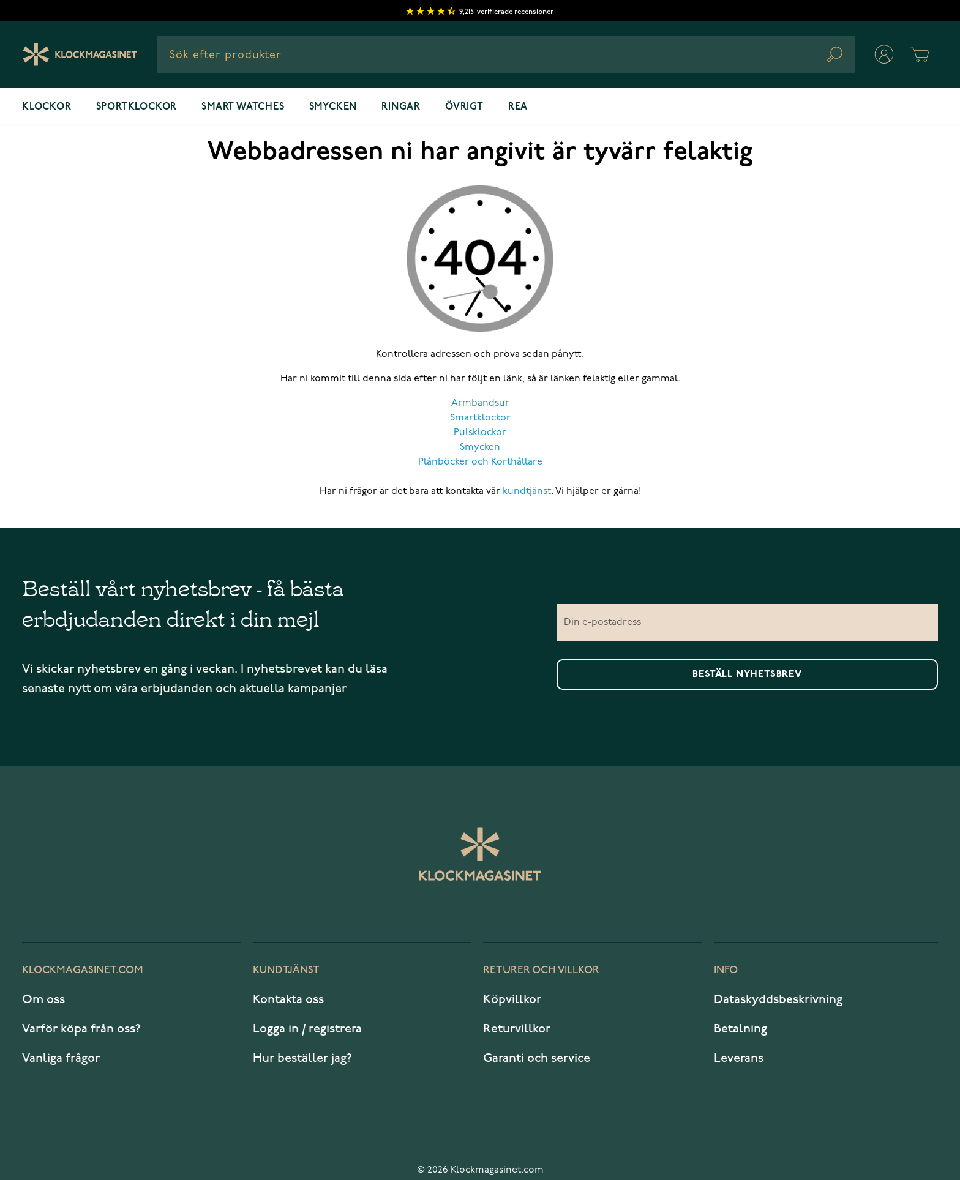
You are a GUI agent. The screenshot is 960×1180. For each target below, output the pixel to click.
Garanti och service (536, 1059)
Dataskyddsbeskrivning (778, 1000)
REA (518, 107)
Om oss (43, 1000)
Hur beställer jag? (302, 1059)
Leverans (738, 1059)
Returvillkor (516, 1029)
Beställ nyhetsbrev (746, 674)
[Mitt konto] (884, 54)
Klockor (47, 107)
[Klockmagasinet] (80, 54)
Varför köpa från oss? (81, 1029)
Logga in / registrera (307, 1029)
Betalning (740, 1029)
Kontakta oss (288, 1000)
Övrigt (464, 107)
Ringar (401, 107)
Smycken (333, 107)
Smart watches (242, 107)
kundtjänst (527, 491)
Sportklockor (137, 107)
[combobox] (506, 54)
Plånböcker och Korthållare (480, 462)
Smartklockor (480, 418)
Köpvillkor (512, 1000)
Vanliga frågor (61, 1059)
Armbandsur (480, 403)
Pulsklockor (480, 433)
